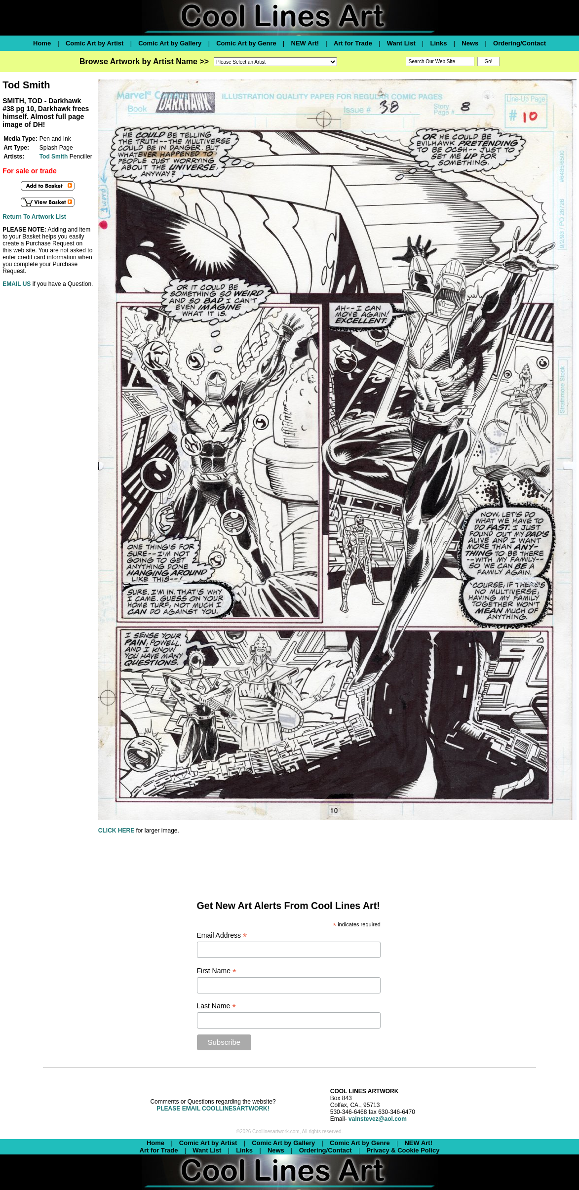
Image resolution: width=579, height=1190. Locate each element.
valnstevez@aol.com (377, 1118)
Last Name (216, 1006)
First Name (217, 971)
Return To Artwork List (34, 216)
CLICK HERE (116, 830)
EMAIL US (16, 283)
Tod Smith (53, 156)
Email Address (222, 935)
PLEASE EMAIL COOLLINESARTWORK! (212, 1108)
